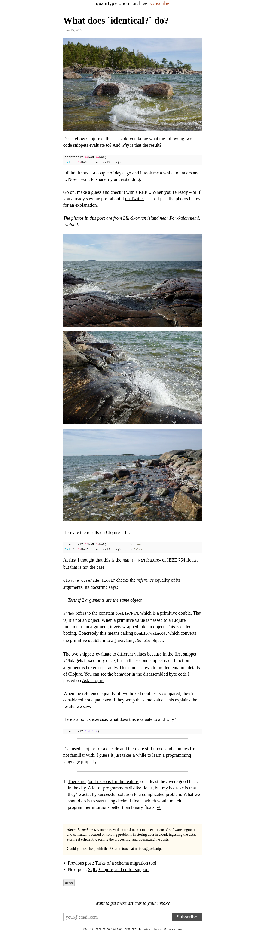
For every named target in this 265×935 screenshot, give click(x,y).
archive (140, 3)
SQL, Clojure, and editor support (118, 866)
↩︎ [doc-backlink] (159, 804)
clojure (69, 880)
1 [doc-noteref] (160, 559)
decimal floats (129, 798)
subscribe (159, 3)
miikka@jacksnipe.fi (150, 846)
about (125, 3)
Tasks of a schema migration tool (125, 860)
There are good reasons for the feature (103, 778)
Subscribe (187, 914)
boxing (69, 631)
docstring (98, 586)
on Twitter (134, 198)
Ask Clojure (93, 677)
